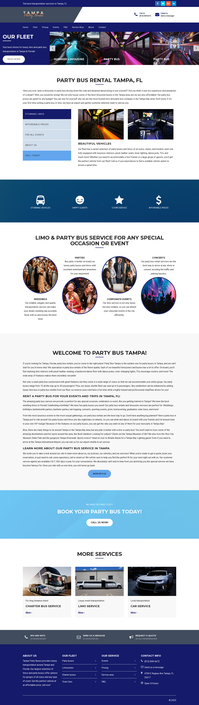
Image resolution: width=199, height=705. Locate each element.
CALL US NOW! (99, 522)
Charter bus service (43, 606)
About (91, 27)
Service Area (78, 27)
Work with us (99, 474)
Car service (140, 606)
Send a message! (167, 16)
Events (56, 27)
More (29, 612)
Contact (102, 27)
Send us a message (154, 667)
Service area (108, 674)
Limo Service (89, 606)
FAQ (65, 27)
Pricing (45, 27)
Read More (13, 59)
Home (25, 27)
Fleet (35, 27)
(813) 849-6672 (145, 16)
